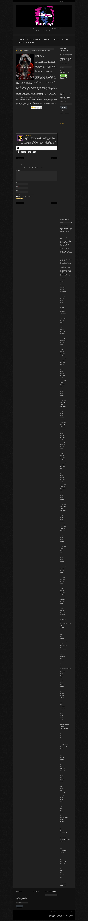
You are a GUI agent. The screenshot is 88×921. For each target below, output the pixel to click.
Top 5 (61, 848)
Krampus (43, 50)
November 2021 (63, 380)
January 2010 (62, 614)
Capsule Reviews (63, 661)
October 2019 (62, 426)
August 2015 (62, 512)
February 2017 (62, 479)
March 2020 (62, 417)
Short (61, 815)
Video (61, 859)
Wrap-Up (61, 870)
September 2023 (63, 340)
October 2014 (62, 528)
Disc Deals (62, 693)
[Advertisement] (65, 86)
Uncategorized (62, 857)
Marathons (62, 759)
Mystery (61, 781)
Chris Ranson (26, 48)
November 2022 (63, 358)
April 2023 (61, 349)
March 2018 (62, 455)
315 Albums (62, 625)
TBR (60, 828)
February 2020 (62, 419)
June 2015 (61, 515)
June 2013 (61, 555)
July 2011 (61, 583)
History (61, 733)
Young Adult (62, 874)
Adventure (62, 638)
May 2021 (61, 391)
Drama (61, 700)
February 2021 (62, 397)
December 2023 (63, 335)
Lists (61, 753)
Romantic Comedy (63, 803)
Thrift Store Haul (63, 841)
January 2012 (62, 579)
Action (61, 630)
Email (17, 186)
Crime (61, 688)
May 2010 (61, 606)
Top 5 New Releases (63, 850)
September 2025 (63, 296)
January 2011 (62, 594)
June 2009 (61, 616)
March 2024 (62, 329)
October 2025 (62, 294)
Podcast (61, 788)
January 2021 (62, 398)
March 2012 (62, 575)
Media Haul (62, 761)
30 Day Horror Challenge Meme (65, 623)
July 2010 (61, 603)
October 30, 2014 (19, 48)
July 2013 (61, 554)
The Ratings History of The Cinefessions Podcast (56, 915)
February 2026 (62, 287)
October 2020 (62, 404)
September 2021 (63, 384)
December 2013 (63, 546)
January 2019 (62, 439)
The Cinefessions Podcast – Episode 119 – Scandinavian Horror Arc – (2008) (66, 253)
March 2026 (62, 285)
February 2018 (62, 457)
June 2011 (61, 585)
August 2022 (62, 364)
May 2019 (61, 431)
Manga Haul (62, 757)
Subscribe (63, 107)
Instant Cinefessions (64, 746)
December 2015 (63, 504)
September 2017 (63, 466)
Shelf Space (62, 814)
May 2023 (61, 347)
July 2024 (61, 322)
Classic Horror (62, 671)
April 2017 (61, 475)
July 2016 (61, 492)
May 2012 (61, 574)
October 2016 (62, 486)
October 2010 (62, 597)
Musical (61, 777)
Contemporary (62, 684)
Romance (61, 801)
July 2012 (61, 572)
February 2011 (62, 592)
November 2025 (63, 293)
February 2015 (62, 523)
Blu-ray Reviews (63, 647)
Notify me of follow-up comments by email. (26, 194)
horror (36, 50)
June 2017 (61, 471)
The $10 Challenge (63, 832)
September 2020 (63, 406)
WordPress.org (62, 885)
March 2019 (62, 435)
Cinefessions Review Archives (61, 916)
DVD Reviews (62, 706)
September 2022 (63, 362)
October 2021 (62, 382)
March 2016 (62, 499)
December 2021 (63, 378)
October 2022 (62, 360)
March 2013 (62, 561)
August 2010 (62, 601)
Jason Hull (39, 50)
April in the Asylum (63, 645)
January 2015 (62, 524)
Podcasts (32, 34)
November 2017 (63, 462)
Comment (18, 170)
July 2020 (61, 409)
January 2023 (62, 355)
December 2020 (63, 400)
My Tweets (62, 123)
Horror (38, 48)
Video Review (62, 863)
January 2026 (62, 289)
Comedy (61, 679)
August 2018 (62, 446)
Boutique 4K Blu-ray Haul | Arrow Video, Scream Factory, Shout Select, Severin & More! (66, 241)
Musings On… (62, 779)
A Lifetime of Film (63, 629)
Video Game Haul (63, 861)
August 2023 (62, 342)
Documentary (62, 695)
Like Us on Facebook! (65, 114)
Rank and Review (63, 793)
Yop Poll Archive (52, 916)
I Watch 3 (61, 742)
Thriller (61, 843)
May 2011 (61, 586)
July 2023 (61, 344)
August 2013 (62, 552)
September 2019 (63, 428)
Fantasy (61, 713)
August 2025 (62, 298)
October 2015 (62, 508)
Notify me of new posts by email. (23, 196)
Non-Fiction (62, 784)
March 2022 (62, 373)
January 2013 (62, 564)
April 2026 (61, 284)
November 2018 (63, 440)
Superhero (62, 826)
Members (65, 911)
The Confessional (63, 837)
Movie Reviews (46, 48)
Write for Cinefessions (39, 34)
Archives (64, 34)
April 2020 (61, 415)
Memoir (61, 764)
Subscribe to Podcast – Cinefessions (64, 78)
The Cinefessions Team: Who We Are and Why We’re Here (63, 914)
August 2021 (62, 386)
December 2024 (63, 313)
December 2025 (63, 291)
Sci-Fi (61, 804)
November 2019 (63, 424)
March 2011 (62, 590)
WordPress (34, 911)
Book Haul (62, 651)
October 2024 (62, 316)
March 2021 (62, 395)
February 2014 (62, 543)
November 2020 (63, 402)
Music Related (62, 775)
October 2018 (62, 442)
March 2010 (62, 610)
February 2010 (62, 612)
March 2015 (62, 521)
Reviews (23, 34)
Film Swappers (62, 720)
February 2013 (62, 563)
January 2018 (62, 459)
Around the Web (58, 34)
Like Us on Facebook (36, 891)
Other (61, 786)
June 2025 (61, 302)
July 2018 (61, 448)
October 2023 (62, 338)
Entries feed (62, 881)
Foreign (61, 722)
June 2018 (61, 450)
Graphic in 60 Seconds (64, 728)
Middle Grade (62, 766)
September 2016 (63, 488)
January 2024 (62, 333)
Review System (60, 917)
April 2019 (61, 433)
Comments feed (63, 883)
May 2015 (61, 517)
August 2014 (62, 532)
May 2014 (61, 537)
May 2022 (61, 369)
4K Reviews (62, 627)
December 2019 (63, 422)
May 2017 (61, 473)
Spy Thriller (62, 821)
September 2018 (63, 444)
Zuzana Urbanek (63, 274)
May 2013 (61, 557)
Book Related (62, 652)
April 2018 (61, 453)
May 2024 (61, 326)
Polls (61, 790)
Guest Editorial (62, 731)
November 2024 (63, 315)
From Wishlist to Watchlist (64, 724)
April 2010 (61, 608)
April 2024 (61, 327)
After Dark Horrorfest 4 (64, 641)
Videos (61, 865)
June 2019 (61, 429)
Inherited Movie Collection (64, 744)
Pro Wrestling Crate (63, 792)
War (60, 866)
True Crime (62, 852)
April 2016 (61, 497)
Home (52, 911)
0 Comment (19, 50)
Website (17, 190)
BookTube (62, 660)
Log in (61, 880)
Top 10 (61, 846)
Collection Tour (62, 677)
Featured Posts (54, 917)
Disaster (61, 691)
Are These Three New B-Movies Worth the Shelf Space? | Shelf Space (66, 237)
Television (62, 830)
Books (61, 658)
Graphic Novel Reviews (64, 730)
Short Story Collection (64, 817)
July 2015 (61, 513)
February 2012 (62, 577)
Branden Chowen (63, 251)
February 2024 (62, 331)
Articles (27, 34)
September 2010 (63, 599)
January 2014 (62, 544)
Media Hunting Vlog (63, 762)
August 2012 (62, 570)
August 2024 (62, 320)
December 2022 (63, 357)
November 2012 (63, 566)
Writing (53, 48)
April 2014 (61, 539)
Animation (62, 643)
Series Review (62, 812)
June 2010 (61, 605)
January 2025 (62, 311)
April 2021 (61, 393)
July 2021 (61, 388)
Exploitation (62, 710)
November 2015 (63, 506)
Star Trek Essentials (63, 823)
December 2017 (63, 461)
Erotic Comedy (62, 708)
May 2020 (61, 413)
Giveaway (62, 726)
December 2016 (63, 482)
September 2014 (63, 530)
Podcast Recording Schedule (68, 912)
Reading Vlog (62, 795)
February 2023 (62, 353)
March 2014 (62, 541)
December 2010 (63, 596)
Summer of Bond (63, 824)
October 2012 (62, 568)
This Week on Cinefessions (65, 839)
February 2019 (62, 437)
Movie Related (41, 48)
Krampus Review (47, 50)
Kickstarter (62, 748)
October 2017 (62, 464)
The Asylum (62, 835)
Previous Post (20, 158)
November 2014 (63, 526)
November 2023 (63, 336)
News (61, 783)
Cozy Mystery (62, 686)
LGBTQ (61, 750)
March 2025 (62, 307)
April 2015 (61, 519)
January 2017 (62, 481)
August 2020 (62, 408)
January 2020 (62, 420)
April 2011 (61, 588)
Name (17, 182)
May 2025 (61, 304)
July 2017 (61, 470)
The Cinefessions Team (49, 34)
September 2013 (63, 550)
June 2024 (61, 324)
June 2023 (61, 346)
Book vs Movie (62, 656)
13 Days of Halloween (33, 48)
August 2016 (62, 490)
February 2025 (62, 309)
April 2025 (61, 305)
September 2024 (63, 318)
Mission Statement (70, 916)
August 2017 (62, 468)
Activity (55, 911)
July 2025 (61, 300)
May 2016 (61, 495)
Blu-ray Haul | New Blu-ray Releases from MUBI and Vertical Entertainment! (66, 233)
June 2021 (61, 389)
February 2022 (62, 375)
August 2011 (62, 581)
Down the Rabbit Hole (64, 699)
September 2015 (63, 510)
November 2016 (63, 484)
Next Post (54, 158)
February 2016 (62, 501)
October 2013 (62, 548)
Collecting (61, 675)
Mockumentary (62, 768)
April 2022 (61, 371)
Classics (61, 673)
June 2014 (61, 535)
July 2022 (61, 366)
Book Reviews (62, 654)
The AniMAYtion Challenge (65, 834)
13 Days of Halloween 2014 (26, 50)
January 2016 (62, 502)
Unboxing (61, 855)
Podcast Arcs (71, 911)
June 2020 (61, 411)
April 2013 (61, 559)
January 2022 (62, 377)
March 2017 (62, 477)
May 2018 (61, 451)
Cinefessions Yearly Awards (68, 917)
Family (61, 711)
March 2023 (62, 351)
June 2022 (61, 367)
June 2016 (61, 493)
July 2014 (61, 533)
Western (61, 868)
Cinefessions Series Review (65, 666)
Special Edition (62, 819)
